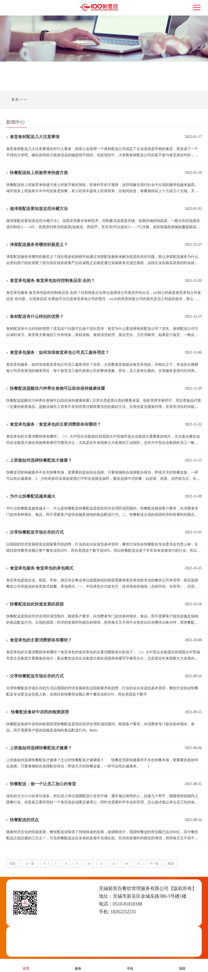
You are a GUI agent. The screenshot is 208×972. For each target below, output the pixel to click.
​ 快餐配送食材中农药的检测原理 (39, 712)
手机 (130, 965)
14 (126, 863)
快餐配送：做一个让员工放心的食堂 (43, 784)
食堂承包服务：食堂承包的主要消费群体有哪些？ (55, 424)
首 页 (14, 99)
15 (138, 863)
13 (113, 863)
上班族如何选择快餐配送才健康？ (41, 460)
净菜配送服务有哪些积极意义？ (39, 244)
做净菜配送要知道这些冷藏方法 (39, 208)
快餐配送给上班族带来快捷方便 (39, 172)
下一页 (154, 863)
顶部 (182, 965)
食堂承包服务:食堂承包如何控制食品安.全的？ (52, 280)
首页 (13, 863)
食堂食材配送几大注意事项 (35, 136)
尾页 (171, 863)
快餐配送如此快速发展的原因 (37, 604)
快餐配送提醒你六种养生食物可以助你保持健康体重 (57, 388)
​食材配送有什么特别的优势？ (37, 316)
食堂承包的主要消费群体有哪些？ (41, 640)
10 (88, 863)
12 (101, 863)
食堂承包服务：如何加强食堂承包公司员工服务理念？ (59, 352)
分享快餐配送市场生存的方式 (37, 532)
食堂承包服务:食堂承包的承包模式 (41, 568)
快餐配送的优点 (24, 820)
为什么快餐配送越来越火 (32, 496)
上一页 (29, 863)
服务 (78, 965)
